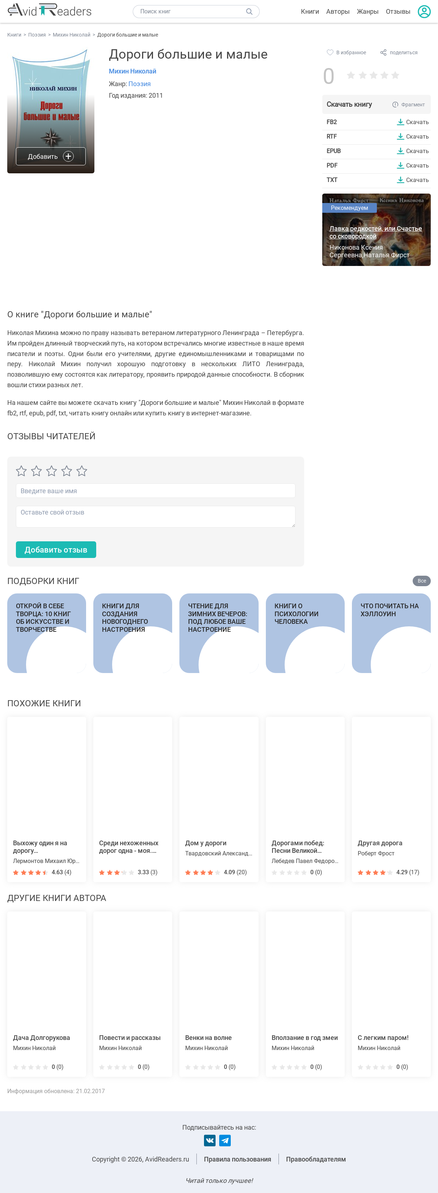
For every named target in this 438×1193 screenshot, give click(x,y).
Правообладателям (316, 1159)
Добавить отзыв (56, 549)
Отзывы (398, 11)
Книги (310, 11)
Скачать (417, 122)
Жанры (368, 11)
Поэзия (139, 84)
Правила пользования (237, 1159)
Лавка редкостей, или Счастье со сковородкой (375, 232)
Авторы (338, 11)
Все (422, 581)
